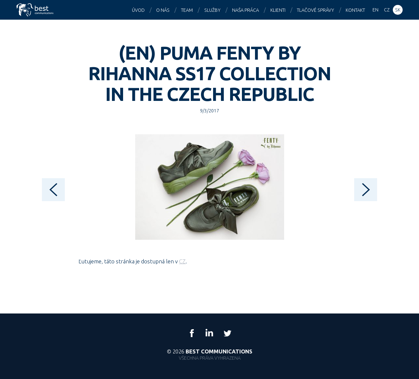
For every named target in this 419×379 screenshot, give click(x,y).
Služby (212, 10)
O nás (163, 10)
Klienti (277, 10)
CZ (182, 261)
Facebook (191, 333)
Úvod (138, 10)
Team (187, 10)
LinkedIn (209, 333)
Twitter (227, 333)
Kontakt (355, 10)
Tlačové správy (315, 10)
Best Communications (35, 9)
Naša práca (245, 10)
